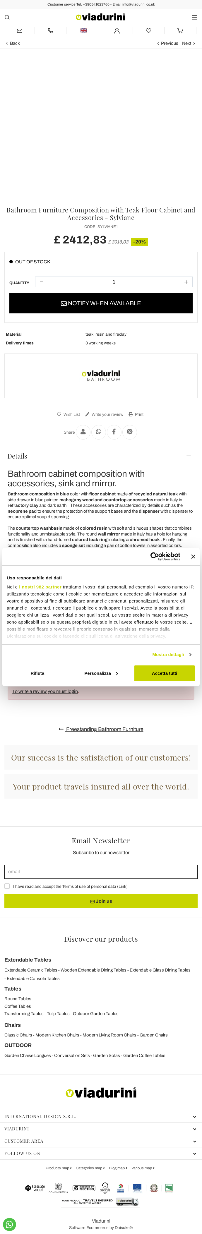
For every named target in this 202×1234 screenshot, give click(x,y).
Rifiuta (37, 673)
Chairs (12, 1025)
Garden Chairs (154, 1035)
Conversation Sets (72, 1055)
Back (15, 43)
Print (135, 414)
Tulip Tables (58, 1013)
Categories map (89, 1168)
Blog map (117, 1168)
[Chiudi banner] (193, 557)
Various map (142, 1168)
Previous (169, 43)
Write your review (103, 414)
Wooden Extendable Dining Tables (93, 970)
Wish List (68, 414)
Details (17, 456)
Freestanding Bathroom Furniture (101, 729)
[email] (101, 872)
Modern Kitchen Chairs (57, 1035)
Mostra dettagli (168, 654)
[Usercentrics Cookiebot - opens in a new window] (154, 556)
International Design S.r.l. (100, 1116)
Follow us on (100, 1153)
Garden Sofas (106, 1055)
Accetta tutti (164, 673)
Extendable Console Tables (33, 978)
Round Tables (17, 998)
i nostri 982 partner (40, 586)
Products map (58, 1168)
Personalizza (101, 673)
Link (122, 886)
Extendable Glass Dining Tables (160, 970)
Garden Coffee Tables (144, 1055)
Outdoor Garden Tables (96, 1013)
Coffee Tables (17, 1006)
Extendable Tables (27, 960)
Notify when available (101, 303)
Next (186, 43)
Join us (101, 901)
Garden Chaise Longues (27, 1055)
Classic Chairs (18, 1035)
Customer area (100, 1141)
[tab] (101, 456)
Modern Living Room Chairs (109, 1035)
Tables (12, 989)
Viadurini (100, 1129)
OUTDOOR (18, 1045)
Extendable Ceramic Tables (30, 970)
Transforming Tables (24, 1013)
